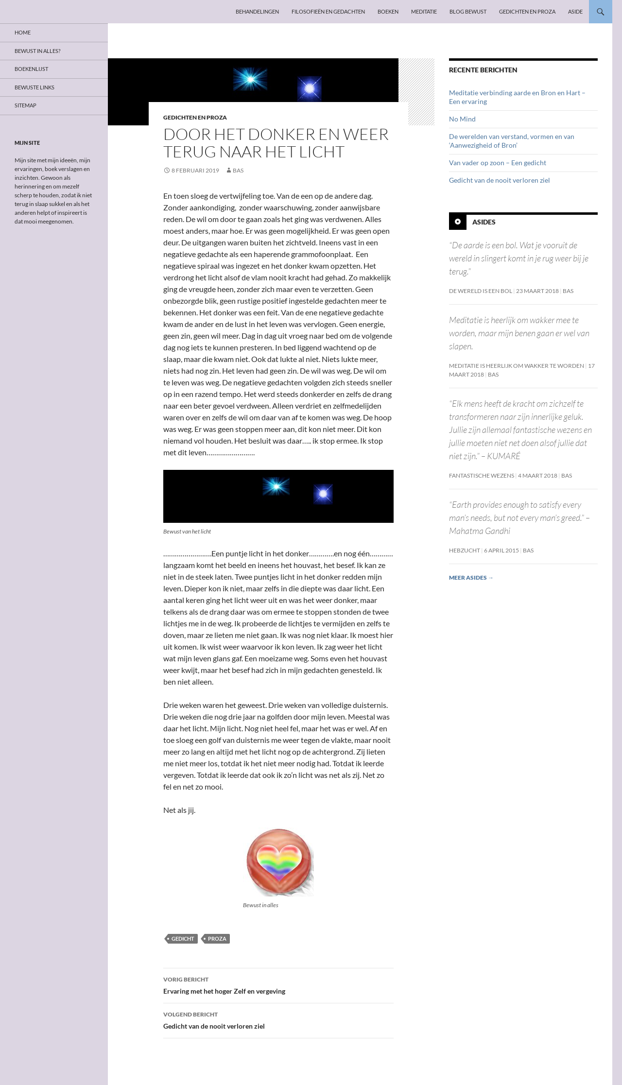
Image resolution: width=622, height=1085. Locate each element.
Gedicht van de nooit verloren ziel (278, 1019)
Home (23, 32)
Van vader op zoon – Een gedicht (497, 162)
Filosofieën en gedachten (328, 11)
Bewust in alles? (37, 51)
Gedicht (183, 938)
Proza (217, 938)
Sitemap (25, 105)
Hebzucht (464, 550)
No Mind (462, 119)
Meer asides (471, 577)
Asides (484, 222)
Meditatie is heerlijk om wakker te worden (516, 365)
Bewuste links (34, 87)
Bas (238, 170)
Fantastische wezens (481, 475)
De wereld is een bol (480, 290)
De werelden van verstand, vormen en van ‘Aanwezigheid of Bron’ (511, 140)
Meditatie (424, 11)
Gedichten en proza (527, 11)
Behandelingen (257, 11)
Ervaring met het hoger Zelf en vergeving (278, 984)
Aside (575, 11)
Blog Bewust (467, 11)
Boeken (388, 11)
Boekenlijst (31, 69)
